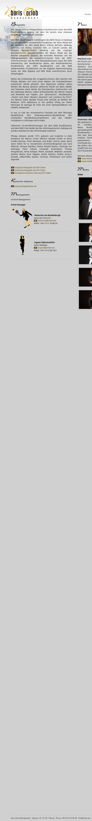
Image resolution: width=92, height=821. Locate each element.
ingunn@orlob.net (46, 248)
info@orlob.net (84, 818)
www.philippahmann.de (26, 186)
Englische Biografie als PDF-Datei (30, 167)
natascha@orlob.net (47, 220)
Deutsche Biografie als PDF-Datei (30, 170)
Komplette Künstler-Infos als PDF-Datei (33, 173)
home (88, 14)
